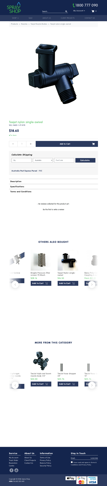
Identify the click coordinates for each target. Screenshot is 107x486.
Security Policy (45, 466)
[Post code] (64, 160)
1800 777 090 (85, 5)
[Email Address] (81, 458)
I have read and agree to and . (84, 463)
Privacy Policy (45, 460)
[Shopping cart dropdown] (94, 11)
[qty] (22, 160)
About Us (47, 18)
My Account (78, 11)
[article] (41, 289)
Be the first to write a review (53, 209)
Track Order (13, 460)
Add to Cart (77, 144)
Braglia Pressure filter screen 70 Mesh (40, 274)
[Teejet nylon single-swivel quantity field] (22, 144)
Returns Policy (45, 463)
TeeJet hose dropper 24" (67, 374)
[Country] (43, 160)
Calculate (85, 160)
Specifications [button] (17, 186)
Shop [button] (14, 18)
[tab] (53, 181)
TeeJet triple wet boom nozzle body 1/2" (41, 374)
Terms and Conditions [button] (20, 191)
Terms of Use (45, 458)
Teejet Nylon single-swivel (66, 274)
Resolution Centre (13, 464)
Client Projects (67, 18)
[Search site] (66, 11)
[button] (53, 209)
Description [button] (15, 181)
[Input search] (55, 11)
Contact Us (90, 18)
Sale (30, 18)
